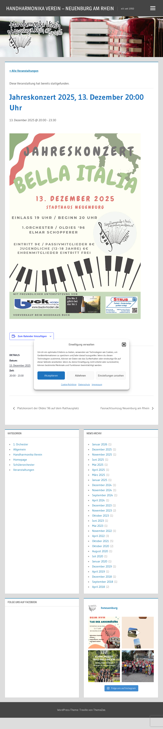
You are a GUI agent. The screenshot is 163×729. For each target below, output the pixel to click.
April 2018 (98, 598)
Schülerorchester (24, 476)
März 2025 (98, 486)
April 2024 (98, 511)
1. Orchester (20, 455)
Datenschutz (84, 384)
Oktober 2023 (100, 527)
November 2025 (102, 466)
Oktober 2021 (100, 552)
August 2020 (100, 562)
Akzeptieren (51, 375)
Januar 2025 (99, 491)
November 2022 (102, 542)
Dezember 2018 (102, 588)
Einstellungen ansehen (111, 375)
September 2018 (102, 593)
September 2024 (102, 506)
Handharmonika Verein (27, 466)
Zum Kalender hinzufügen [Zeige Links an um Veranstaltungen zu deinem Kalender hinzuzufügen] (32, 347)
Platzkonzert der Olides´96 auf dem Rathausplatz (48, 419)
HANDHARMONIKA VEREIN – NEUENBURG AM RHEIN (67, 8)
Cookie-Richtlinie (69, 384)
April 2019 (98, 583)
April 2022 (98, 547)
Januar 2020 (99, 572)
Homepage (20, 471)
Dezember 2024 (102, 496)
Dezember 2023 (102, 516)
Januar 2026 (99, 455)
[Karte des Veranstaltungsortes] (133, 382)
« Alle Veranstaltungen (23, 82)
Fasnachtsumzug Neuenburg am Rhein (125, 419)
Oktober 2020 (100, 557)
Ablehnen (80, 375)
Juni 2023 (98, 532)
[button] (124, 344)
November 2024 (102, 501)
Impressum (97, 384)
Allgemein (19, 460)
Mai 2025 (97, 476)
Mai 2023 (97, 537)
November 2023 (102, 521)
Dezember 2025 (102, 460)
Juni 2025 (98, 471)
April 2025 (98, 481)
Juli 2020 (97, 567)
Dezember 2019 (102, 577)
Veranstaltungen (23, 481)
